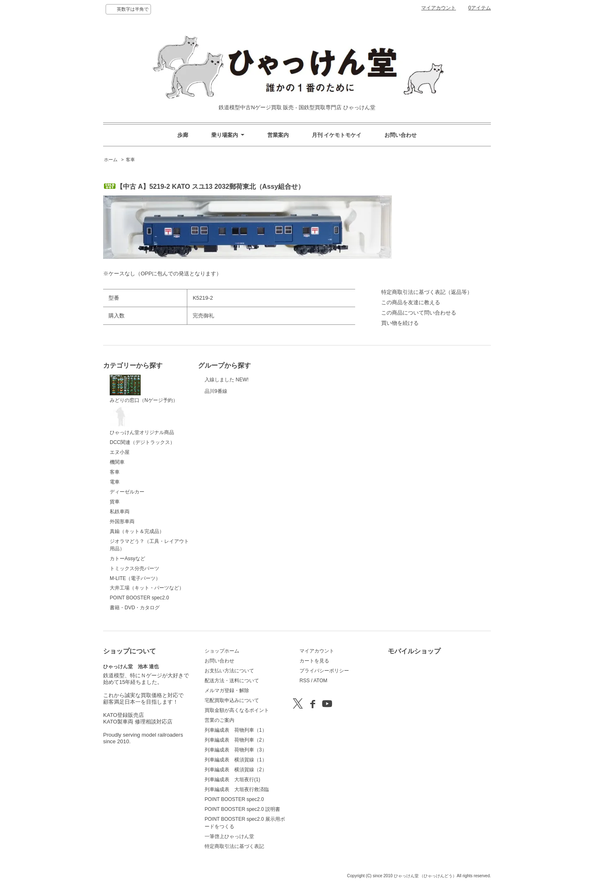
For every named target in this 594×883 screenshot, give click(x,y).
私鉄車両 (120, 511)
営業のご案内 (219, 720)
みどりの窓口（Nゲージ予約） (144, 389)
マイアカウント (438, 8)
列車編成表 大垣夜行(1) (232, 779)
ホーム (111, 159)
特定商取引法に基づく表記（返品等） (426, 292)
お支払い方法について (229, 671)
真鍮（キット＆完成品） (137, 531)
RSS (304, 680)
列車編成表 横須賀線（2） (236, 770)
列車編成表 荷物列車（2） (236, 740)
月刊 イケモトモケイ (337, 135)
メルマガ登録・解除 (227, 690)
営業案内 (278, 135)
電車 (115, 482)
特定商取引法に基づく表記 (234, 846)
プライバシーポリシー (324, 671)
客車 (130, 159)
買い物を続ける (400, 323)
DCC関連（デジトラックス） (142, 442)
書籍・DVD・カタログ (135, 608)
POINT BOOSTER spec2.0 (139, 598)
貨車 (115, 502)
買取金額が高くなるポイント (237, 710)
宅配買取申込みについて (232, 700)
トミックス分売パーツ (134, 568)
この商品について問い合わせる (418, 313)
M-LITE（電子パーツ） (135, 578)
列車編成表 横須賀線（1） (236, 760)
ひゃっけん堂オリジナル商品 (142, 420)
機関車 (117, 462)
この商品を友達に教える (410, 302)
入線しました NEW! (227, 384)
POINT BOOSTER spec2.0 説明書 (242, 809)
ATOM (321, 680)
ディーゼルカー (127, 492)
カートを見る (314, 661)
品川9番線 (225, 407)
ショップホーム (222, 651)
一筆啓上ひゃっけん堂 (229, 836)
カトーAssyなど (127, 558)
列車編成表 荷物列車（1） (236, 730)
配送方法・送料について (232, 680)
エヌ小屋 (120, 452)
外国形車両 (122, 521)
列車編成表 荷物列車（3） (236, 750)
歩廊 (182, 135)
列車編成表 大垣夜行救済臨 (237, 789)
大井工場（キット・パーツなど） (147, 588)
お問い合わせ (400, 135)
